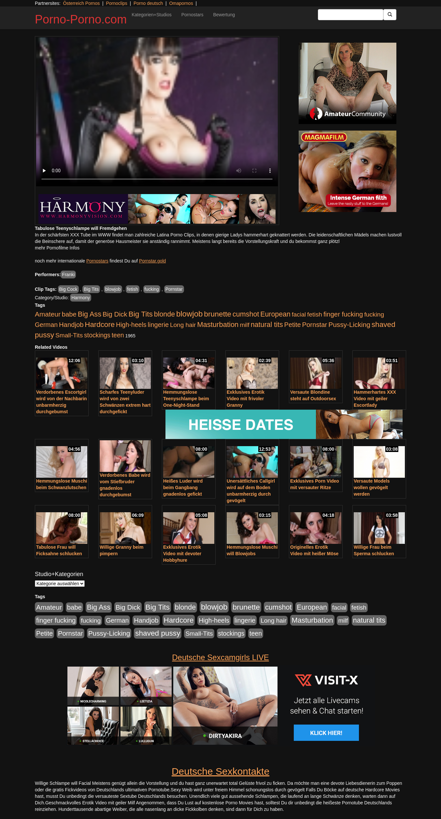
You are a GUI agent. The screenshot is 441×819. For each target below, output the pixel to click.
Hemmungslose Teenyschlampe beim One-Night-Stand (186, 398)
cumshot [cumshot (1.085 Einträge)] (246, 314)
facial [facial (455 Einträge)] (299, 314)
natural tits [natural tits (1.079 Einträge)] (267, 325)
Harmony (80, 297)
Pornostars (192, 14)
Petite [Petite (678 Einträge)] (292, 324)
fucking (152, 289)
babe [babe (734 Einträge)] (69, 314)
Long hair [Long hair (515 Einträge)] (183, 324)
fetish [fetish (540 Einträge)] (314, 314)
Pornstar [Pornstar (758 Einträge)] (314, 324)
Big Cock (68, 289)
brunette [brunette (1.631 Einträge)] (217, 314)
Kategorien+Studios (152, 14)
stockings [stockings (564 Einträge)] (97, 335)
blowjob (113, 289)
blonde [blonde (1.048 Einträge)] (164, 314)
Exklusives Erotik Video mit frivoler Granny (245, 398)
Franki (68, 274)
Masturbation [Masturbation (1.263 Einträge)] (217, 324)
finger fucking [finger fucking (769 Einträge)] (343, 314)
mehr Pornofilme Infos (57, 247)
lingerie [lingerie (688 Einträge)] (158, 324)
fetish (132, 289)
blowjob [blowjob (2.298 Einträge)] (189, 313)
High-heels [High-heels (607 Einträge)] (131, 324)
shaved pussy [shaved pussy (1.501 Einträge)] (157, 633)
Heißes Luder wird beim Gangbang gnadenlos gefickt (183, 487)
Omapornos (181, 3)
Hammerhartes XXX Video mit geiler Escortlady (375, 398)
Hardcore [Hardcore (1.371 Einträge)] (100, 324)
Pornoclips (116, 3)
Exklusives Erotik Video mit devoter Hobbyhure (182, 553)
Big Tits (91, 289)
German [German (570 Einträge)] (46, 324)
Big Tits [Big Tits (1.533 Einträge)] (141, 314)
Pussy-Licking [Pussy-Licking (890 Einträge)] (349, 324)
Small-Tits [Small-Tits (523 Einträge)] (69, 335)
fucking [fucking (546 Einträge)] (374, 314)
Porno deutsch (148, 3)
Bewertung (224, 14)
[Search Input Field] (350, 14)
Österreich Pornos (81, 3)
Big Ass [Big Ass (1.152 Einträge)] (89, 314)
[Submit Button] (389, 14)
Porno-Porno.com (81, 19)
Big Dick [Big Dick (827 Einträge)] (115, 314)
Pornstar (174, 289)
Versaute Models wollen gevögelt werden (372, 487)
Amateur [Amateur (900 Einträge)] (48, 314)
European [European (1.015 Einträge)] (275, 314)
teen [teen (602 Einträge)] (118, 335)
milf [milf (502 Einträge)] (244, 324)
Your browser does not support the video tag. (157, 111)
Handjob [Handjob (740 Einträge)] (71, 324)
